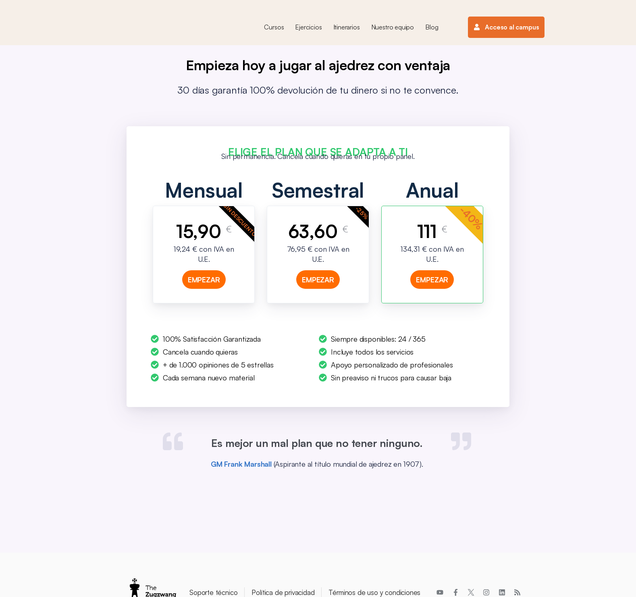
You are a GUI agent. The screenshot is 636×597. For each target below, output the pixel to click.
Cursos (274, 27)
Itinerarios (346, 27)
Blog (431, 27)
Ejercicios (308, 27)
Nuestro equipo (392, 27)
